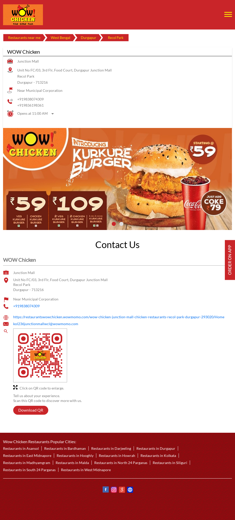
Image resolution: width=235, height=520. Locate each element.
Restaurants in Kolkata (158, 455)
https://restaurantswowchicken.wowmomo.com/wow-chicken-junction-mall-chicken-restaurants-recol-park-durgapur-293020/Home (118, 317)
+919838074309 (30, 99)
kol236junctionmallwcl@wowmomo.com (45, 324)
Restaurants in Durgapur (155, 448)
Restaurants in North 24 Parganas (120, 462)
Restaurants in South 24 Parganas (29, 470)
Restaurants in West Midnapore (86, 470)
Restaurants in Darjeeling (111, 448)
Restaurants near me (24, 37)
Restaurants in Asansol (21, 448)
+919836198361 (30, 105)
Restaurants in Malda (72, 462)
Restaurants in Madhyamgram (26, 462)
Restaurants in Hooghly (75, 455)
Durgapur (88, 37)
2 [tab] (121, 224)
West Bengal (60, 37)
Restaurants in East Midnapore (27, 455)
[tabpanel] (117, 179)
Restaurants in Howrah (117, 455)
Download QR (30, 410)
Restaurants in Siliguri (170, 462)
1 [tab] (114, 224)
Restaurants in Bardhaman (65, 448)
